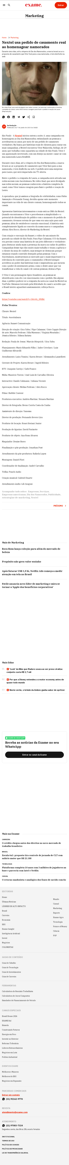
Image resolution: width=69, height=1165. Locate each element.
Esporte (56, 913)
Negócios (6, 943)
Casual (56, 904)
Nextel (34, 497)
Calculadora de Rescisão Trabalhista (17, 991)
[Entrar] (61, 5)
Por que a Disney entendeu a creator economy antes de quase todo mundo (35, 681)
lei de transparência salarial (15, 1153)
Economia (6, 920)
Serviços (44, 491)
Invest (4, 938)
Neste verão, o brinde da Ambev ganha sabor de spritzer (36, 690)
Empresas (33, 491)
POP (55, 935)
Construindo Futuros (11, 1030)
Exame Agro (58, 917)
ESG (4, 924)
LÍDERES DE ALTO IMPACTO (14, 906)
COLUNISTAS (7, 947)
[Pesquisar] (9, 5)
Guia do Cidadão (9, 963)
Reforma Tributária (10, 1043)
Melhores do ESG (9, 1076)
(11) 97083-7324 (14, 1125)
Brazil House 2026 (9, 1016)
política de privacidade (12, 1149)
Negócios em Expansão (11, 1081)
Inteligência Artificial (11, 933)
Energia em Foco (9, 1034)
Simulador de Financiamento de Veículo (19, 1000)
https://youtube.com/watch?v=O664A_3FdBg (23, 299)
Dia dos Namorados (37, 494)
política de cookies (10, 1145)
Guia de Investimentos (11, 972)
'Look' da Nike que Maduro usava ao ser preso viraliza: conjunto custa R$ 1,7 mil (35, 670)
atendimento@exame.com (15, 1112)
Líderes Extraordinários (12, 1048)
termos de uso (8, 1141)
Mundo (56, 899)
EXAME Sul (6, 1021)
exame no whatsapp (15, 738)
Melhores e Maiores (10, 1072)
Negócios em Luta (9, 1052)
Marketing (34, 16)
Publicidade (54, 494)
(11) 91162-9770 (14, 1099)
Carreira (5, 915)
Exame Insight (8, 929)
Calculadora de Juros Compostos (16, 996)
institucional (8, 1137)
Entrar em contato (11, 1095)
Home (4, 37)
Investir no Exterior (10, 1039)
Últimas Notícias (9, 902)
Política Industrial (9, 1057)
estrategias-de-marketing (16, 497)
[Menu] (4, 5)
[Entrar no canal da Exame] (34, 755)
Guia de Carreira (9, 976)
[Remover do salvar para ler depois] (33, 116)
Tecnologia (58, 922)
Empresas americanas (14, 494)
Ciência (56, 931)
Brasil (4, 911)
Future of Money (60, 926)
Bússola (5, 1025)
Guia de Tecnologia (10, 967)
